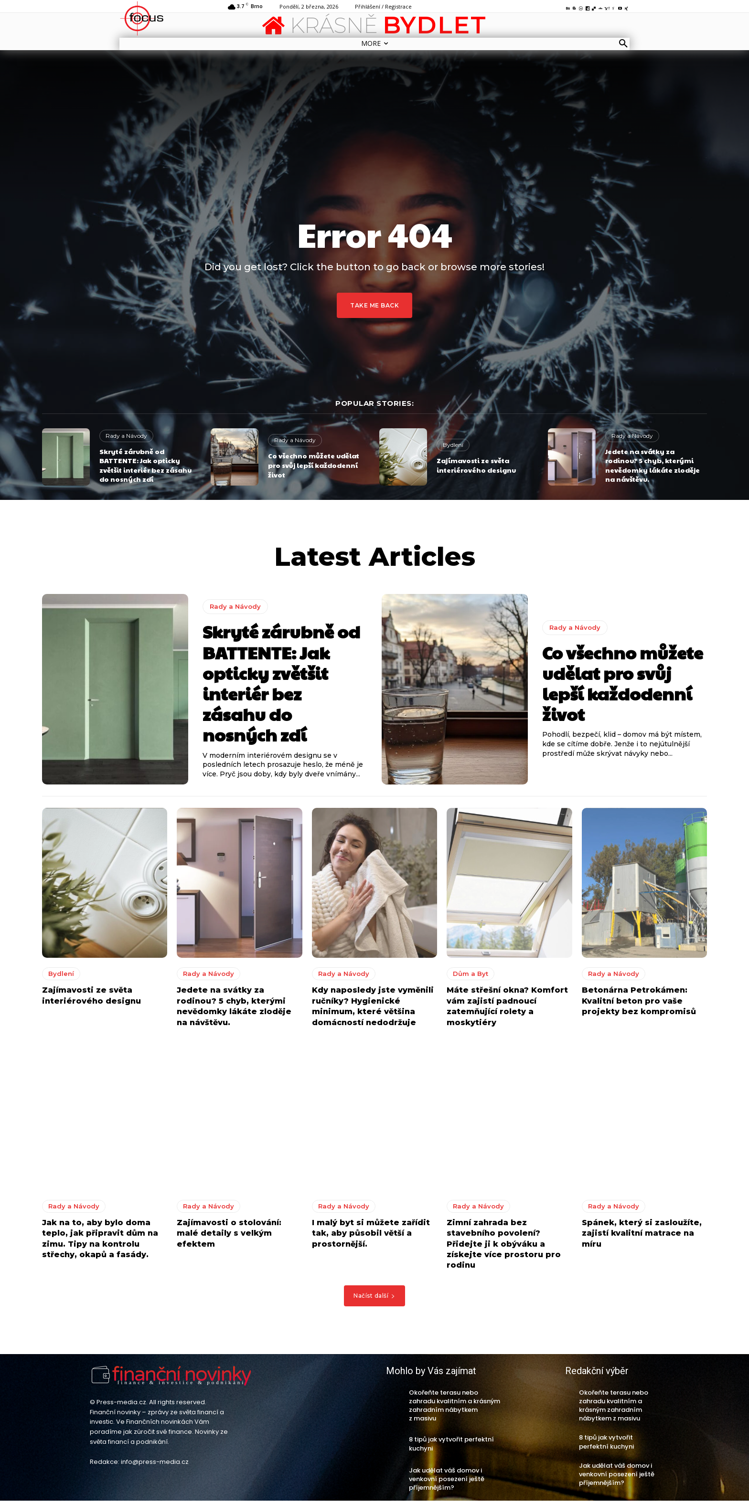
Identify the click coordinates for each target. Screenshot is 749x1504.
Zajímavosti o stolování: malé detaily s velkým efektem (229, 1236)
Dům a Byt (470, 977)
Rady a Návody (126, 435)
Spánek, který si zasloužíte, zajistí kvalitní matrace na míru (642, 1236)
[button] (623, 44)
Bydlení (453, 444)
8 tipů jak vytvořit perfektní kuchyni (451, 1447)
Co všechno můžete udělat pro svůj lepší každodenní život (313, 465)
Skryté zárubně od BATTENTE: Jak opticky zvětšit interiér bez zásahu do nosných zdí (145, 465)
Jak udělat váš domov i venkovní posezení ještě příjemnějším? (446, 1482)
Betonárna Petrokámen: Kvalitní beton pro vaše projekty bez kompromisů (639, 1004)
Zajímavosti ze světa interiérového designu (476, 465)
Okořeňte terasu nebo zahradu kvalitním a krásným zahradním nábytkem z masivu (454, 1408)
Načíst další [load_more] (374, 1298)
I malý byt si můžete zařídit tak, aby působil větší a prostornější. (371, 1236)
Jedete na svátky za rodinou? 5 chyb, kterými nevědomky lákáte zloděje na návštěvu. (652, 465)
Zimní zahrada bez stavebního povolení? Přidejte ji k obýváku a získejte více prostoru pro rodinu (504, 1247)
